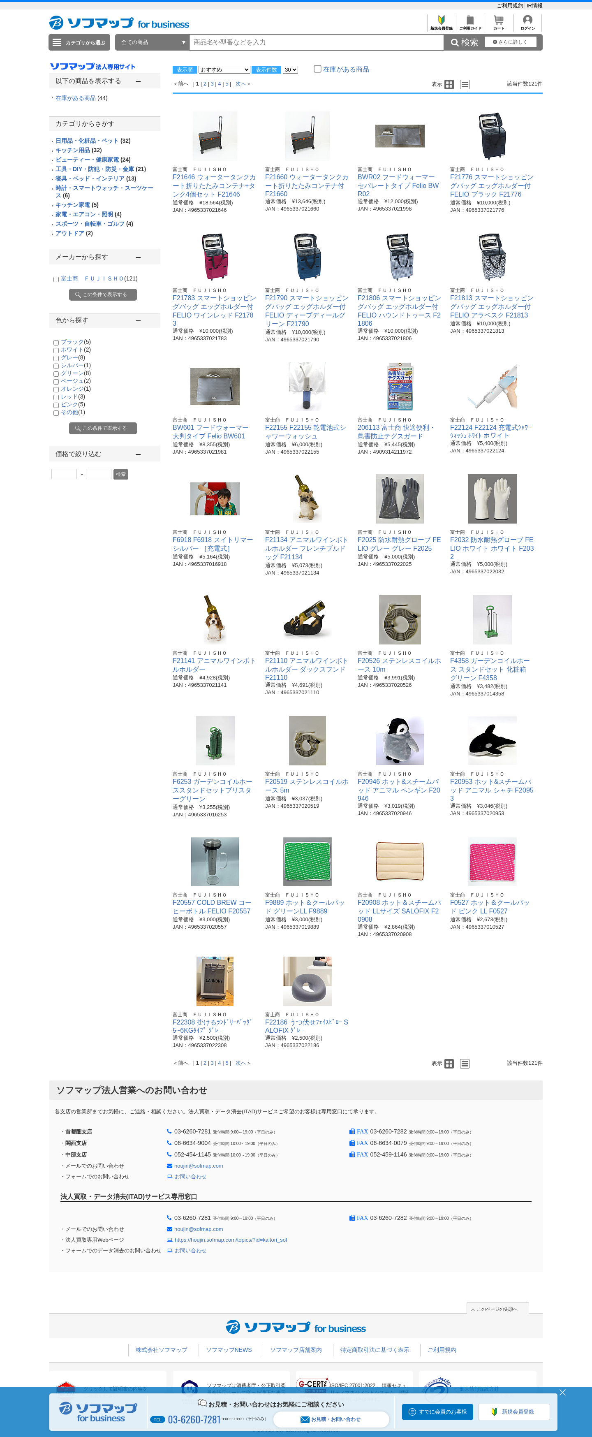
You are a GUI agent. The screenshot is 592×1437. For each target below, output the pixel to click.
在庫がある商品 (82, 98)
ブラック (76, 341)
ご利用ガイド (470, 26)
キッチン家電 (77, 205)
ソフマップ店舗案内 (296, 1350)
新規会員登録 (441, 26)
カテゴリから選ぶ (85, 43)
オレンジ (76, 388)
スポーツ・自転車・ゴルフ (94, 223)
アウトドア (74, 233)
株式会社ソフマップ (161, 1350)
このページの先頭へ (497, 1309)
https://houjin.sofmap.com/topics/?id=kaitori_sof (231, 1240)
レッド (73, 396)
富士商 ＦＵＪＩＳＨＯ (99, 278)
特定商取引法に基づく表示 (374, 1350)
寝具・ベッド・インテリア (96, 178)
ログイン (527, 26)
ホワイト (76, 349)
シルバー (76, 365)
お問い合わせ (191, 1176)
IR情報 (535, 5)
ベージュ (76, 381)
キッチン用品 (79, 150)
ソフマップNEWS (229, 1350)
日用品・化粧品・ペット (93, 140)
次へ (241, 84)
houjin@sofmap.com (198, 1166)
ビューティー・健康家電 (93, 159)
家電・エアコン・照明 (89, 214)
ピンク (73, 404)
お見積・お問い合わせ (331, 1419)
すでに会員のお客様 (443, 1412)
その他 (73, 412)
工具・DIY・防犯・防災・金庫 (101, 169)
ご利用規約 (511, 5)
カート (499, 26)
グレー (73, 357)
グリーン (76, 373)
